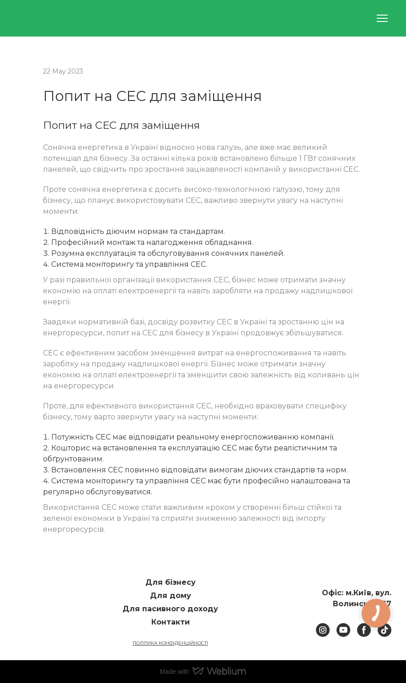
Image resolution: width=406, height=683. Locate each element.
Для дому (170, 595)
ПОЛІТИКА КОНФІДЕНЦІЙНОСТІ (170, 643)
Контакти (170, 622)
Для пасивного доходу (170, 608)
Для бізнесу (170, 582)
